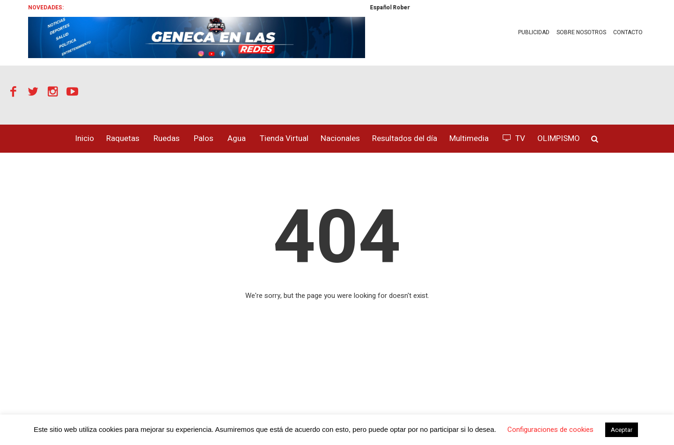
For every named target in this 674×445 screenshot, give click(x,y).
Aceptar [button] (621, 429)
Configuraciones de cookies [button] (550, 429)
